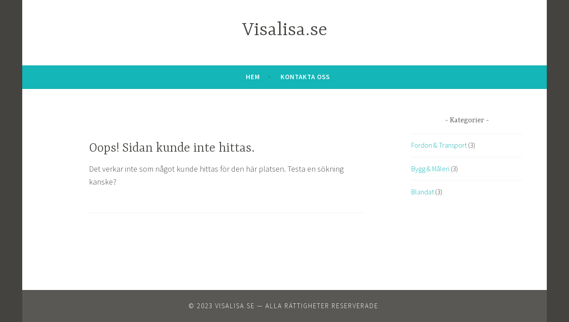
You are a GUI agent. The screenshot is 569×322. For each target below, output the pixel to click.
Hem (253, 76)
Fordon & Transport (439, 145)
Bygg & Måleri (430, 168)
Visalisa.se (284, 30)
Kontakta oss (305, 76)
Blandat (422, 191)
